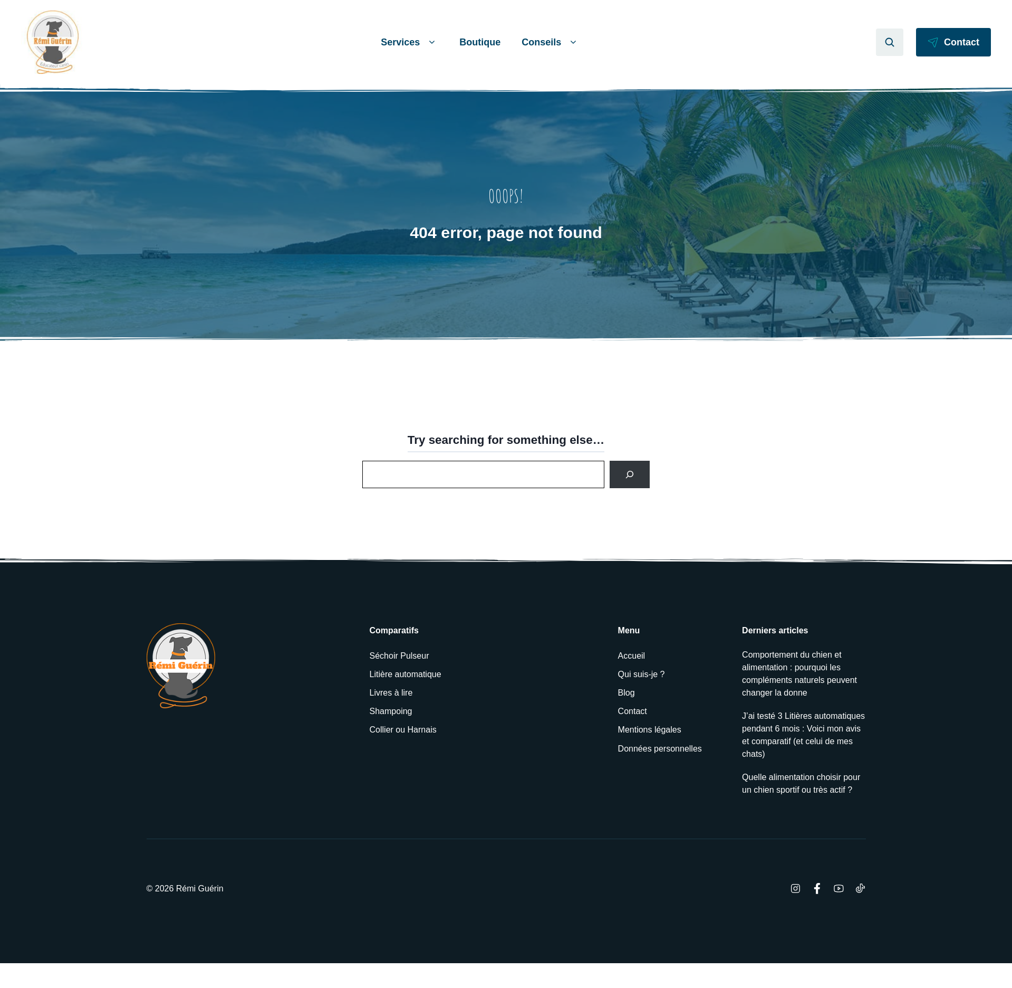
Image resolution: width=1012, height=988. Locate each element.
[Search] (630, 474)
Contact (632, 711)
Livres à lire (391, 692)
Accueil (631, 655)
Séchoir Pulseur (399, 655)
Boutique (479, 42)
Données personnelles (660, 748)
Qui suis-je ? (641, 674)
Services (409, 42)
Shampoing (391, 711)
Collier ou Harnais (403, 729)
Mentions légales (649, 729)
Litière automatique (405, 674)
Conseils (551, 42)
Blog (626, 692)
